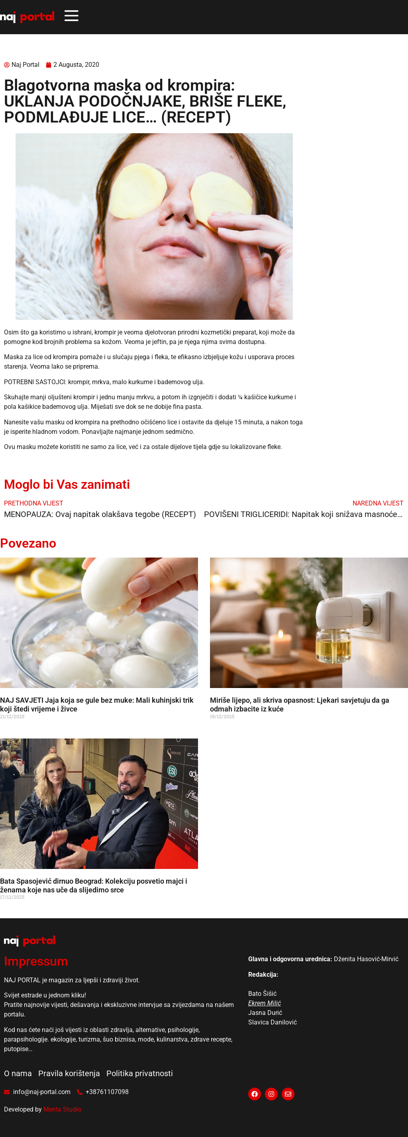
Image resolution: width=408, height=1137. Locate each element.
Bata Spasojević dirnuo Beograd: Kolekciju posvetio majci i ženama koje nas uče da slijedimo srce (93, 885)
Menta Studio (62, 1109)
